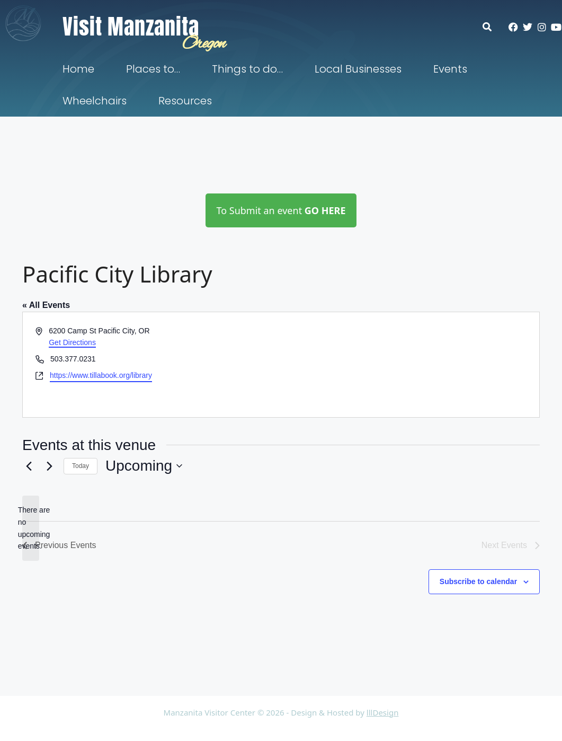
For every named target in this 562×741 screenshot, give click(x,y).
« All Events (46, 305)
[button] (492, 26)
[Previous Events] (28, 466)
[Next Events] (49, 466)
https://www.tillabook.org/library (101, 375)
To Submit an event (280, 210)
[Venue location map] (409, 364)
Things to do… (247, 68)
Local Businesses (358, 68)
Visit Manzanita (131, 26)
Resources (185, 100)
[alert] (30, 528)
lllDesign (383, 712)
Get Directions (72, 342)
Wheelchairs (95, 100)
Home (78, 68)
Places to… (153, 68)
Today (80, 466)
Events (450, 68)
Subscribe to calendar (478, 581)
